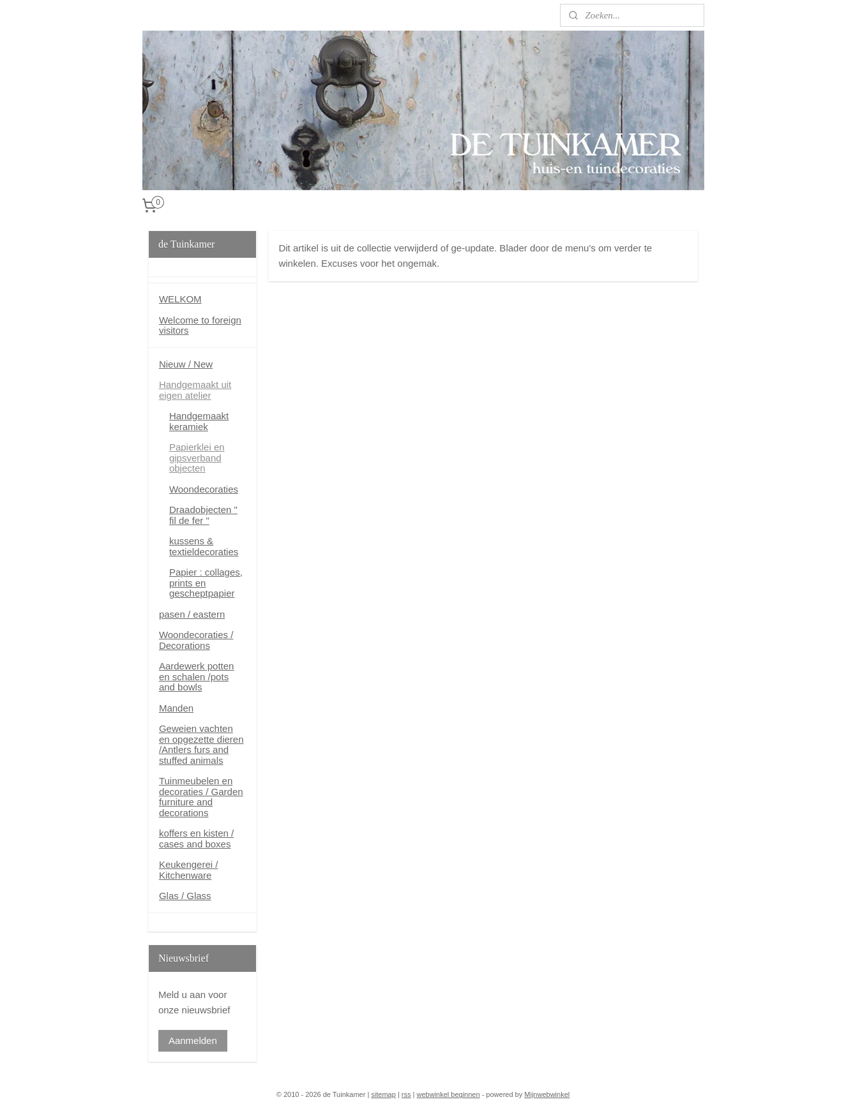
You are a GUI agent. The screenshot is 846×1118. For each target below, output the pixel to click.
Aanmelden (193, 1040)
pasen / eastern (192, 614)
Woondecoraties (203, 489)
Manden (176, 708)
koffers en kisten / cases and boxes (196, 838)
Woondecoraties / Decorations (196, 640)
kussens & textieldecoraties (203, 546)
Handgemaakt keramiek (199, 421)
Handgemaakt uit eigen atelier (195, 390)
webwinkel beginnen (448, 1094)
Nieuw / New (186, 364)
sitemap (383, 1094)
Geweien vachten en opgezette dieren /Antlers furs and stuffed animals (201, 744)
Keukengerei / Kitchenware (188, 870)
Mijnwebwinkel (547, 1094)
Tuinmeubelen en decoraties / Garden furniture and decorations (201, 796)
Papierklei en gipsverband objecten (197, 457)
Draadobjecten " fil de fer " (203, 515)
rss (406, 1094)
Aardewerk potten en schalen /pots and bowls (196, 676)
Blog (151, 15)
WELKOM (180, 299)
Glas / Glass (185, 895)
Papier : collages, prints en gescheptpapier (206, 583)
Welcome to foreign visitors (200, 325)
